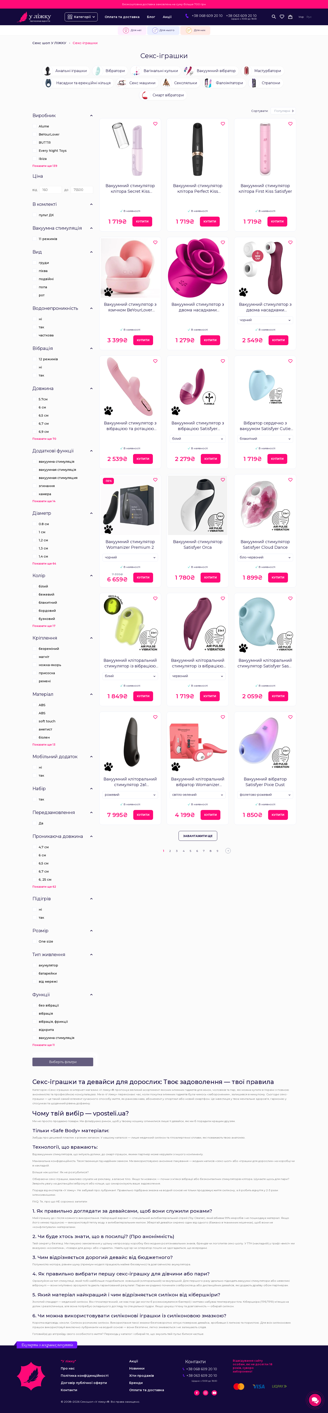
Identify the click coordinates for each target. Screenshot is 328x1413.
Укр (301, 16)
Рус (309, 16)
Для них (195, 30)
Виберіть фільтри (63, 1062)
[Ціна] (50, 190)
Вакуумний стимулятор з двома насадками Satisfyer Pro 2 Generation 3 (265, 307)
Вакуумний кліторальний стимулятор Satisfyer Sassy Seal (265, 663)
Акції (167, 17)
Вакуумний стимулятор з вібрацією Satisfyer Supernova (198, 426)
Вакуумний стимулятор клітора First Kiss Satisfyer (265, 188)
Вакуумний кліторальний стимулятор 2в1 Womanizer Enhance (130, 782)
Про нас (68, 1368)
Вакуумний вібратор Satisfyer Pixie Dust (265, 782)
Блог (151, 17)
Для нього (163, 30)
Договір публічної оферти (84, 1383)
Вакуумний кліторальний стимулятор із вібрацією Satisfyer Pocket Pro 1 (197, 663)
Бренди (136, 1383)
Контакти (69, 1390)
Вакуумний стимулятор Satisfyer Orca (197, 544)
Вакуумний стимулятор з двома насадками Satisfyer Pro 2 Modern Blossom (198, 307)
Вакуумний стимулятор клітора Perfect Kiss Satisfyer (197, 188)
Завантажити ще (198, 836)
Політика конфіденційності (85, 1376)
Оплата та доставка (122, 17)
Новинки (137, 1368)
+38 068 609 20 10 (207, 16)
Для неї (132, 30)
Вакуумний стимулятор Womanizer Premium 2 (130, 544)
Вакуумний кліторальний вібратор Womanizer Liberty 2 (197, 782)
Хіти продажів (141, 1376)
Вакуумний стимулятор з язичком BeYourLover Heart (130, 307)
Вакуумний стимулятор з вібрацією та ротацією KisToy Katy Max (130, 426)
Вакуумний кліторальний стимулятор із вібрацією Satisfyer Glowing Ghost (130, 663)
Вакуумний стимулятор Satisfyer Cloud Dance (265, 544)
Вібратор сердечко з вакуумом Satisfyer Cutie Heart (265, 426)
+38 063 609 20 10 (241, 16)
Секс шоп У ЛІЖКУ (49, 43)
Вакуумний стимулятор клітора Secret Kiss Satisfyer (130, 188)
